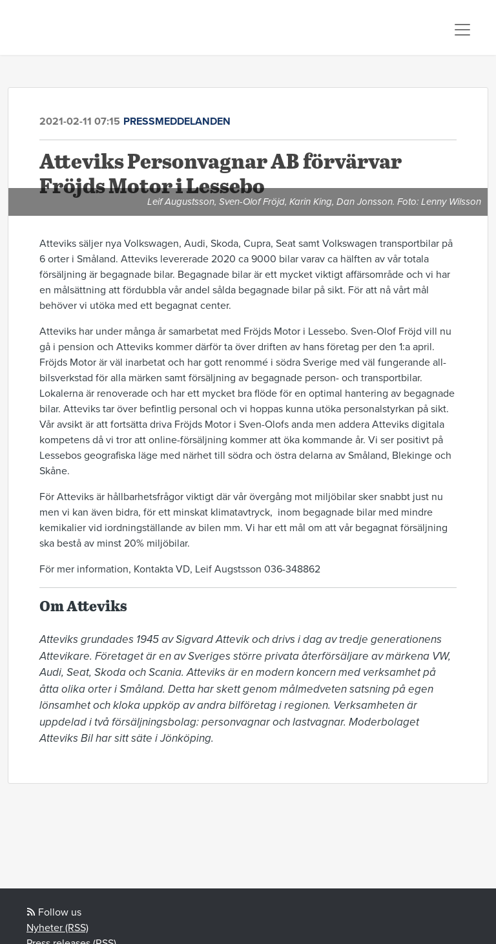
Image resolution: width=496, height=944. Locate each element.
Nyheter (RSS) (57, 927)
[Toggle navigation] (462, 29)
